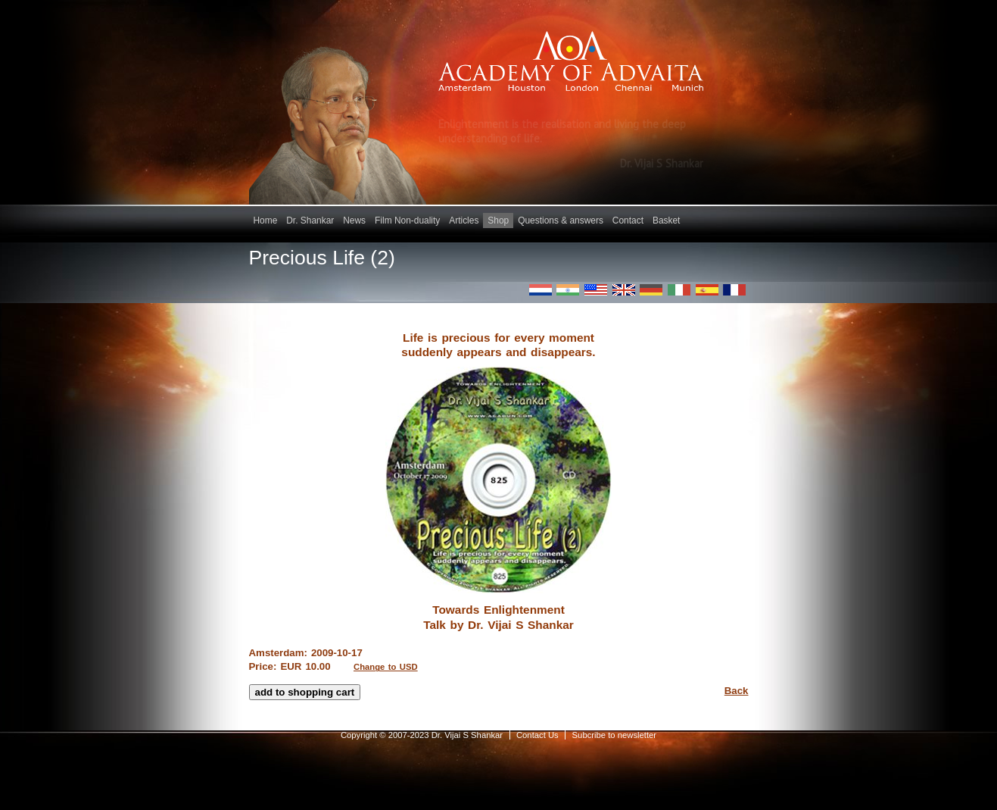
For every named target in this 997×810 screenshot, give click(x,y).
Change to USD (386, 666)
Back (736, 690)
